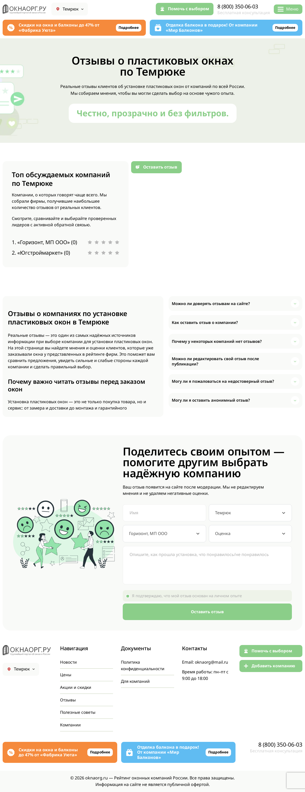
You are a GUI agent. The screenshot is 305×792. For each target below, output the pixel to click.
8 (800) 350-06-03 (239, 6)
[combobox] (250, 513)
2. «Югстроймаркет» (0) (41, 252)
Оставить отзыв (207, 612)
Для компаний (136, 680)
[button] (235, 303)
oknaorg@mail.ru (212, 661)
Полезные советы (78, 712)
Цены (65, 673)
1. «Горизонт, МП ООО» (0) (44, 242)
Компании (70, 725)
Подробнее (128, 27)
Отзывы (68, 699)
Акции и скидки (76, 686)
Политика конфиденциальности (143, 664)
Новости (68, 661)
